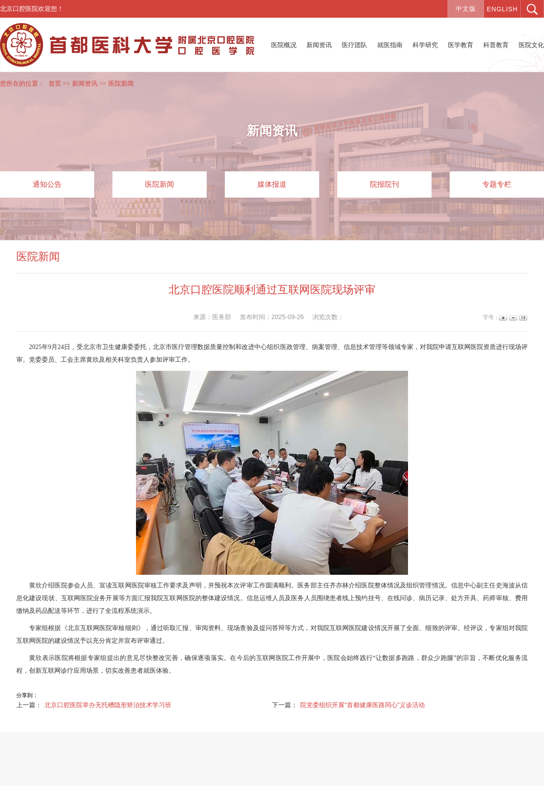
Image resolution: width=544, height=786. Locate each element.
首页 (55, 83)
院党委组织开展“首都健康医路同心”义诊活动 (362, 704)
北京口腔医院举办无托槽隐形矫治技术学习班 (107, 704)
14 (522, 317)
